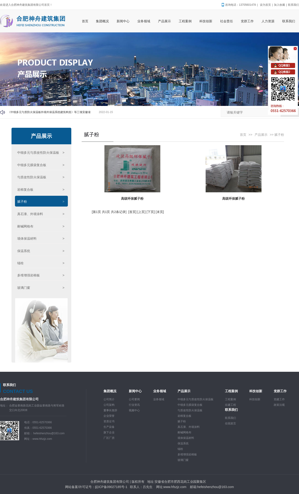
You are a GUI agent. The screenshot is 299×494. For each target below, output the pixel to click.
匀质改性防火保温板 (40, 177)
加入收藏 (279, 4)
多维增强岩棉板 (40, 275)
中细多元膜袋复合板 (40, 165)
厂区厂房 (109, 438)
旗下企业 (109, 432)
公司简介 (109, 399)
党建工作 (279, 399)
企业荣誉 (109, 415)
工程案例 (230, 399)
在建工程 (230, 404)
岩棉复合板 (40, 189)
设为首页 (265, 4)
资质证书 (109, 421)
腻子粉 (40, 201)
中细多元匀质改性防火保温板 (40, 152)
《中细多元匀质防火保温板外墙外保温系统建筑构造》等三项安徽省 (49, 112)
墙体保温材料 (40, 238)
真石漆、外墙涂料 (40, 213)
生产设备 (109, 427)
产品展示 (41, 136)
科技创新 (254, 399)
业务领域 (158, 399)
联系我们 (293, 4)
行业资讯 (134, 404)
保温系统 (40, 250)
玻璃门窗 (40, 287)
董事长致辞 (110, 410)
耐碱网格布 (40, 226)
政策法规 (279, 404)
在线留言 (230, 423)
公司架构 (109, 404)
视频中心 (134, 410)
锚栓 (40, 263)
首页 (243, 134)
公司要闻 (134, 399)
